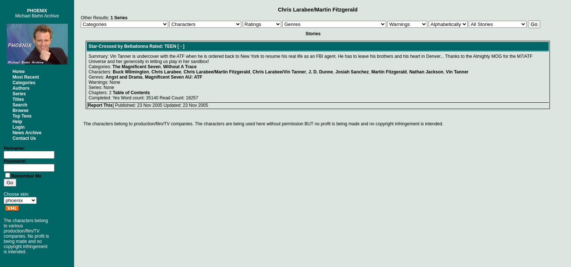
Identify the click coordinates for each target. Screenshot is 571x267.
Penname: (14, 148)
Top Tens (22, 116)
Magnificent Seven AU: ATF (173, 77)
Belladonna (136, 46)
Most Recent (26, 77)
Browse (21, 110)
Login (19, 127)
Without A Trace (179, 66)
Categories (24, 82)
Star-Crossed (102, 46)
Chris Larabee (166, 72)
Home (19, 71)
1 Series (118, 17)
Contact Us (24, 138)
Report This (100, 105)
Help (17, 121)
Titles (18, 99)
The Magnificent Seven (137, 66)
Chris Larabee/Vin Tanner (279, 72)
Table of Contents (131, 92)
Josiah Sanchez (352, 72)
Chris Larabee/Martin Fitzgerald (217, 72)
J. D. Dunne (321, 72)
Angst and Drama (124, 77)
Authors (21, 88)
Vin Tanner (457, 72)
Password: (15, 161)
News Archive (27, 132)
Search (20, 105)
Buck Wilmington (131, 72)
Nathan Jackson (426, 72)
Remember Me (26, 176)
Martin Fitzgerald (389, 72)
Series (19, 93)
